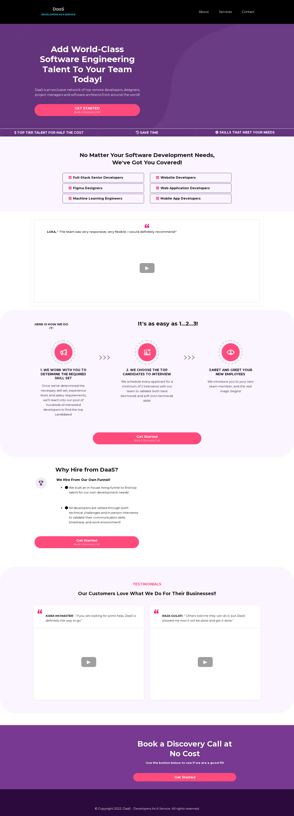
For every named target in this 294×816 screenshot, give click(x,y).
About (204, 12)
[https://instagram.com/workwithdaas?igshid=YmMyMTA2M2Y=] (147, 795)
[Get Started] (184, 777)
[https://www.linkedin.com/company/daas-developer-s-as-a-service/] (163, 795)
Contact (248, 12)
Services (225, 12)
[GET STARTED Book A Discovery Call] (87, 110)
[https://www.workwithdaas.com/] (59, 12)
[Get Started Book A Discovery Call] (147, 438)
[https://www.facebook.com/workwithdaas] (130, 795)
